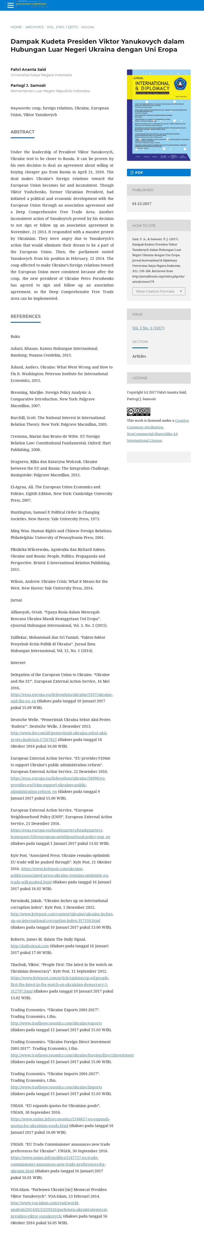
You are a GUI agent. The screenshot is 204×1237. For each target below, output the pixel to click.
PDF (138, 172)
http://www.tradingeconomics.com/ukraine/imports (56, 1086)
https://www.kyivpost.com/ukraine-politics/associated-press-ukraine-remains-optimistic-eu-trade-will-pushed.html (60, 875)
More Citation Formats (155, 291)
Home (16, 27)
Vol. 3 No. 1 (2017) (62, 27)
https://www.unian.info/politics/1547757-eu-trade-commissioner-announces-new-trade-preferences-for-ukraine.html (58, 1164)
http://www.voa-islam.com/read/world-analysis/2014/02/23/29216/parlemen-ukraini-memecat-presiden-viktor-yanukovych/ (59, 1209)
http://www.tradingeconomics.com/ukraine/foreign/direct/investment (72, 1055)
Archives (35, 27)
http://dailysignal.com (30, 945)
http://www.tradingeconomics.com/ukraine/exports (56, 1023)
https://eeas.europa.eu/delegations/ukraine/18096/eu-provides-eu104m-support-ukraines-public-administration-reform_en (58, 785)
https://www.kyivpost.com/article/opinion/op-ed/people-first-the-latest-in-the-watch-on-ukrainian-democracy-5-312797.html (60, 984)
